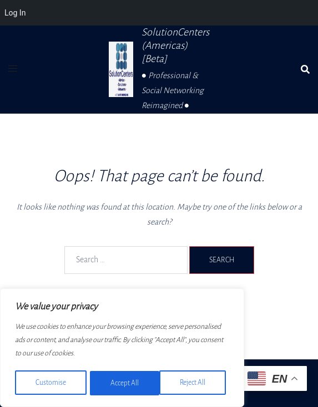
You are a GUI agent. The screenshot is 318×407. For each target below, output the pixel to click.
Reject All (123, 383)
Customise (50, 383)
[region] (122, 349)
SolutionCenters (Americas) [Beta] (175, 45)
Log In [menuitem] (15, 12)
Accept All (195, 383)
